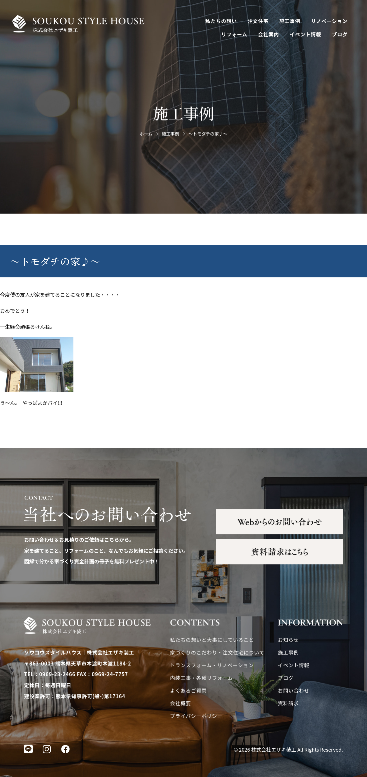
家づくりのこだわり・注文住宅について (217, 652)
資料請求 (288, 703)
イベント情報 (305, 34)
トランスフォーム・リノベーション (212, 665)
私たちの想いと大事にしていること (212, 639)
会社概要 (180, 703)
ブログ (340, 34)
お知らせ (288, 639)
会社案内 (268, 34)
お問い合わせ (294, 690)
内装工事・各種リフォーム (201, 677)
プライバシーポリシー (196, 715)
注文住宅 (258, 20)
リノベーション (329, 20)
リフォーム (234, 34)
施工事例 (289, 20)
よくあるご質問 (188, 690)
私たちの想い (221, 20)
